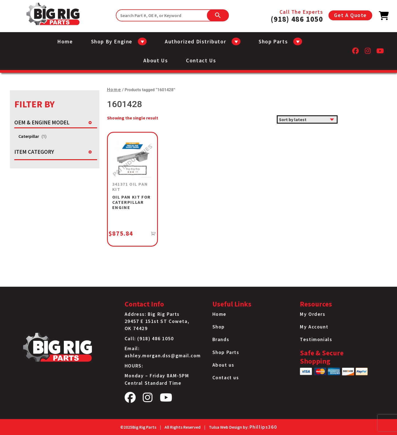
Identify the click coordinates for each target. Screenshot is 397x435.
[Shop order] (307, 119)
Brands (220, 339)
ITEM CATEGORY (34, 151)
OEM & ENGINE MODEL (42, 122)
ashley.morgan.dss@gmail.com (163, 356)
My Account (314, 327)
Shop (218, 327)
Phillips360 (263, 427)
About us (155, 60)
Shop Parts (225, 352)
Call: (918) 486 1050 (149, 339)
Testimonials (316, 339)
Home (65, 41)
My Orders (312, 314)
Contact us (201, 60)
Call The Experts (297, 15)
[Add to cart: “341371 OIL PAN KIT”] (153, 234)
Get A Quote (350, 15)
